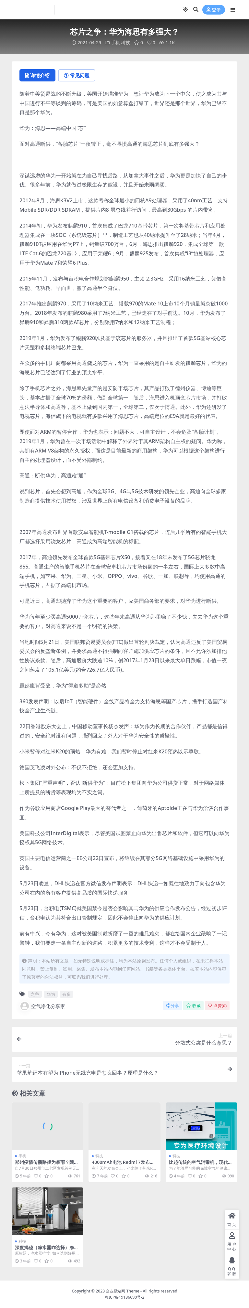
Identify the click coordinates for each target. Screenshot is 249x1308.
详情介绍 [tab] (37, 75)
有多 (66, 994)
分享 (172, 1005)
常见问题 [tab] (76, 75)
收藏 (193, 1005)
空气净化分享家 (42, 1006)
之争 (35, 994)
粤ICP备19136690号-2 (125, 1297)
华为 (51, 994)
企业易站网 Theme (122, 1291)
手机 (115, 42)
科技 (125, 42)
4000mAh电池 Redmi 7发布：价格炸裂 (123, 1165)
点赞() (217, 1005)
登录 (214, 9)
